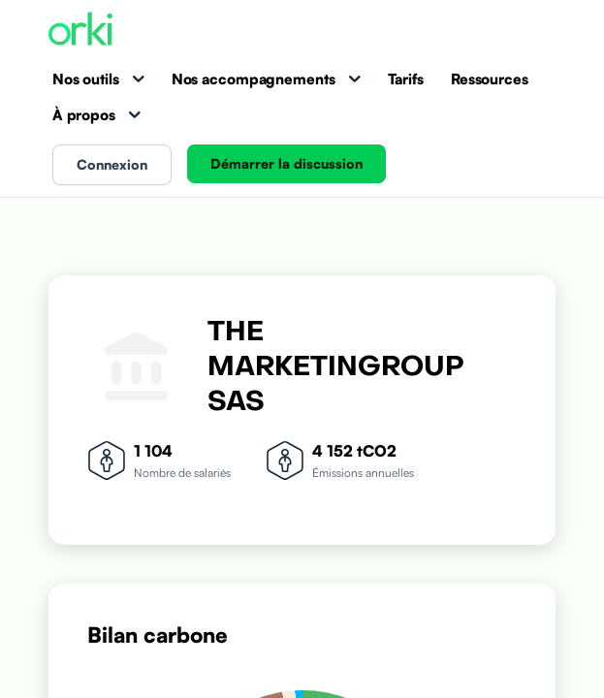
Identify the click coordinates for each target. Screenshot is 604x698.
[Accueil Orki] (80, 30)
